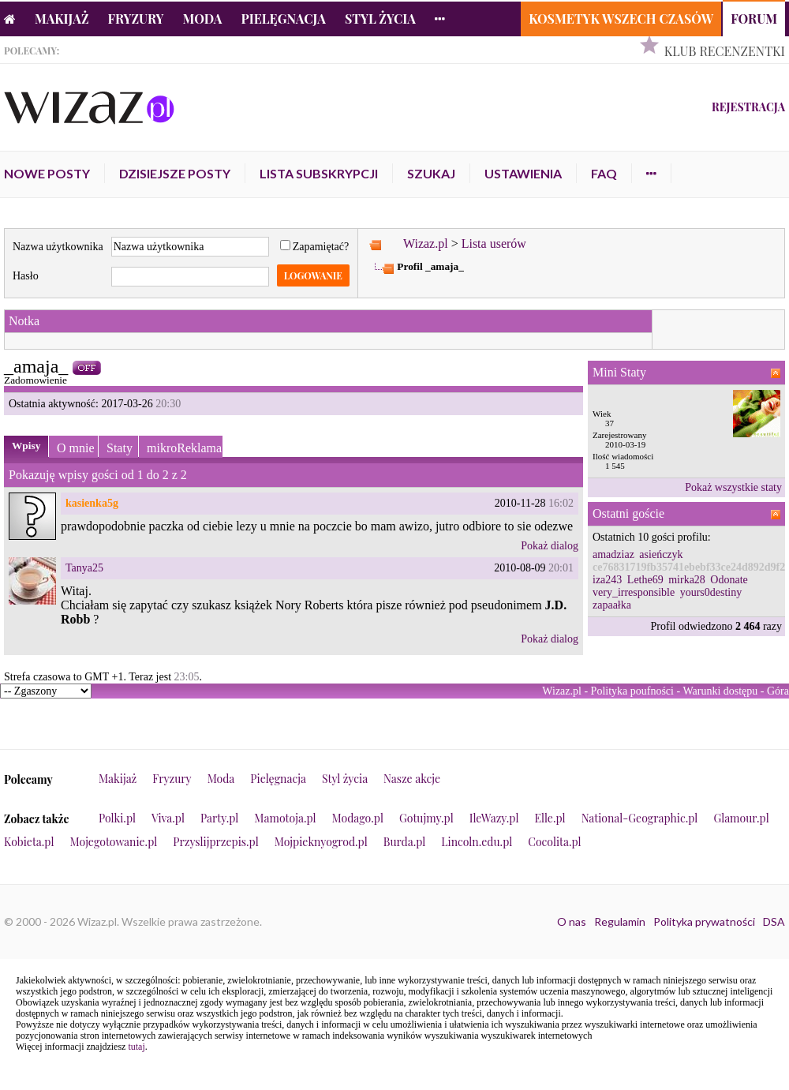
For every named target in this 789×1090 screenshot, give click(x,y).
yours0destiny (711, 592)
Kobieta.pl (29, 841)
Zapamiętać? (315, 247)
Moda (202, 18)
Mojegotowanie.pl (114, 841)
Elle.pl (549, 818)
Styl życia (380, 18)
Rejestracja (748, 106)
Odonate (728, 580)
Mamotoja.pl (285, 818)
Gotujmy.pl (426, 818)
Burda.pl (404, 841)
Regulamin (619, 921)
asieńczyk (660, 554)
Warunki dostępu (719, 691)
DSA (774, 921)
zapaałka (612, 605)
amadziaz (613, 554)
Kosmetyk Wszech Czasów (621, 18)
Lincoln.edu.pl (476, 841)
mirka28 (686, 580)
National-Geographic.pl (639, 818)
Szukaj (431, 173)
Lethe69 (645, 580)
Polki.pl (117, 818)
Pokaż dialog (549, 546)
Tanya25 (84, 568)
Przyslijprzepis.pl (215, 841)
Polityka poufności (632, 691)
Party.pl (219, 818)
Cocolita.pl (554, 841)
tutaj (136, 1046)
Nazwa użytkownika (58, 247)
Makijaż (62, 18)
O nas (571, 921)
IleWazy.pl (494, 818)
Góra (778, 691)
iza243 (607, 580)
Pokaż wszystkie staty (733, 487)
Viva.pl (168, 818)
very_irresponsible (634, 592)
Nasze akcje (411, 778)
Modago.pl (357, 818)
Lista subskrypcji (319, 173)
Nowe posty (47, 173)
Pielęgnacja (283, 18)
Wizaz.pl (425, 243)
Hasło (26, 276)
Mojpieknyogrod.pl (321, 841)
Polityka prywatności (704, 921)
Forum (754, 18)
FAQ (604, 173)
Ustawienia (523, 173)
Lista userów (494, 243)
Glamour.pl (740, 818)
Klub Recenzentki (724, 51)
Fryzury (136, 18)
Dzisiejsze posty (174, 173)
